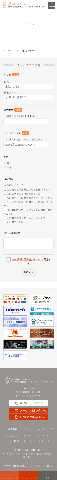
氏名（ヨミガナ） (13, 92)
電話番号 (8, 110)
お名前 (7, 74)
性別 (5, 156)
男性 (8, 163)
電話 (47, 478)
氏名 (6, 81)
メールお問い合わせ (9, 478)
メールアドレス (12, 133)
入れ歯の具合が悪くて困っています (24, 218)
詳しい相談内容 (12, 233)
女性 (8, 167)
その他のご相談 (14, 222)
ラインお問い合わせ (28, 478)
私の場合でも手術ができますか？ (23, 193)
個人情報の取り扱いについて (28, 259)
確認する (28, 271)
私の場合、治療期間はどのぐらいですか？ (28, 198)
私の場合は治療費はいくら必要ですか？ (27, 189)
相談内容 (8, 178)
